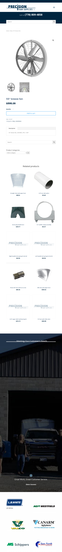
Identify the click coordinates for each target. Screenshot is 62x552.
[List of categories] (16, 153)
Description (12, 128)
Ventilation (18, 121)
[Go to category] (28, 153)
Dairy (11, 31)
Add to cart (31, 113)
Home (7, 31)
